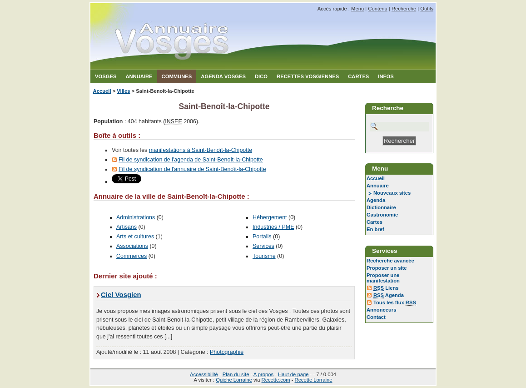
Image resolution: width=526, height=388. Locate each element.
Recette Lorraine (313, 380)
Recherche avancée (390, 260)
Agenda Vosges (223, 76)
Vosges (105, 76)
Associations (132, 246)
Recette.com (276, 380)
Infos (385, 76)
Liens (386, 288)
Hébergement (270, 217)
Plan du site (236, 374)
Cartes (358, 76)
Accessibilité (204, 374)
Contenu (377, 8)
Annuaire (138, 76)
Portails (262, 236)
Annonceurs (381, 309)
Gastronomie (382, 214)
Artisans (126, 227)
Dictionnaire (381, 207)
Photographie (226, 352)
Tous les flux (394, 303)
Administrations (135, 217)
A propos (263, 374)
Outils (426, 8)
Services (263, 246)
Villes (123, 91)
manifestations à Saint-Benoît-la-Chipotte (200, 150)
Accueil (102, 91)
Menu (357, 8)
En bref (375, 229)
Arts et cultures (135, 236)
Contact (376, 317)
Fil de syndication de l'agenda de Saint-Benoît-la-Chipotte (191, 159)
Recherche (404, 8)
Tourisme (264, 256)
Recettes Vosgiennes (308, 76)
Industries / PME (273, 227)
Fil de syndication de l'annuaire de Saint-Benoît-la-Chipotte (192, 169)
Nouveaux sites (392, 193)
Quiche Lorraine (234, 380)
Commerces (131, 256)
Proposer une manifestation (383, 277)
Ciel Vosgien (121, 294)
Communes (177, 76)
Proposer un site (387, 268)
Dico (261, 76)
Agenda (376, 200)
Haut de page (293, 374)
